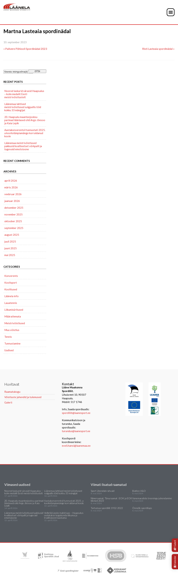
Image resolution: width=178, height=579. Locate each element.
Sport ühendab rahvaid (102, 490)
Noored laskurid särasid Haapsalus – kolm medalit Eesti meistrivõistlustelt (24, 94)
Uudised (9, 350)
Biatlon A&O (139, 490)
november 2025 (13, 214)
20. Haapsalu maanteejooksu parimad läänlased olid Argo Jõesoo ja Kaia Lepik (24, 120)
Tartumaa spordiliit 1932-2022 (107, 507)
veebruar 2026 (13, 194)
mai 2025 (9, 255)
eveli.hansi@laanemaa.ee (76, 445)
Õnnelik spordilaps (142, 507)
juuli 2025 (10, 241)
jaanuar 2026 (12, 200)
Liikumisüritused (13, 309)
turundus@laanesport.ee (76, 431)
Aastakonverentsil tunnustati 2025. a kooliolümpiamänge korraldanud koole (24, 133)
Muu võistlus (11, 329)
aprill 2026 (10, 180)
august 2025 (11, 234)
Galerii (174, 545)
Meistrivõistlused (14, 323)
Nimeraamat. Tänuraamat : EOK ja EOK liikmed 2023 (111, 499)
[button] (171, 12)
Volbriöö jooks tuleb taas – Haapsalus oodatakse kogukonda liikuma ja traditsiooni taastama (63, 515)
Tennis (8, 336)
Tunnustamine (12, 343)
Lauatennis (10, 302)
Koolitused (10, 289)
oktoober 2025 (13, 221)
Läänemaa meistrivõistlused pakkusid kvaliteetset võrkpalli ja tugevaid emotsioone (23, 146)
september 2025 (13, 227)
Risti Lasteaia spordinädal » (158, 48)
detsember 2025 (13, 207)
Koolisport (10, 282)
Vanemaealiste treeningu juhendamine (152, 498)
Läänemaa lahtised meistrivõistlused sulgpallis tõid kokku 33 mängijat (22, 107)
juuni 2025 (10, 248)
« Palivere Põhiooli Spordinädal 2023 (25, 48)
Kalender (174, 562)
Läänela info (11, 296)
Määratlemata (12, 316)
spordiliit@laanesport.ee (76, 412)
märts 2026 (11, 187)
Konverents (11, 275)
